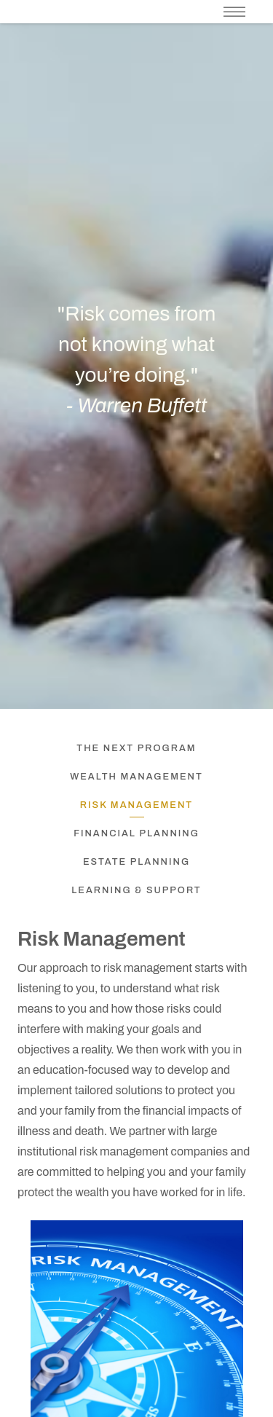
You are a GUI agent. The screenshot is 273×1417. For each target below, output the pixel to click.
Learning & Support (136, 890)
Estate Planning (136, 862)
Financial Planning (136, 833)
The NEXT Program (136, 748)
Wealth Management (136, 777)
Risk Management (136, 805)
